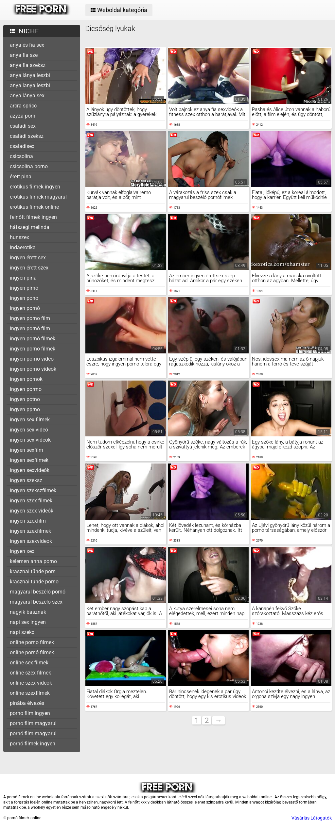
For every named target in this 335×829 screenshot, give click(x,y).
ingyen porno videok (33, 369)
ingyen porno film (30, 318)
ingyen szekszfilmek (33, 490)
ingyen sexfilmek (29, 460)
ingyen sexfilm (26, 450)
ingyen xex (22, 551)
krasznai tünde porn (33, 571)
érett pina (20, 176)
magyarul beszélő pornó (37, 592)
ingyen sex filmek (30, 419)
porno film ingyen (30, 713)
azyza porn (22, 116)
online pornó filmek (32, 652)
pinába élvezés (27, 703)
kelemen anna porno (33, 561)
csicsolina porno (29, 166)
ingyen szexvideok (31, 541)
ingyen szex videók (31, 511)
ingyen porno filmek (32, 349)
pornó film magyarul (33, 733)
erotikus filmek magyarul (38, 197)
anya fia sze (24, 55)
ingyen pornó (25, 308)
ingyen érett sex (28, 257)
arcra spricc (23, 106)
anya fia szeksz (27, 65)
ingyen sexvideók (29, 470)
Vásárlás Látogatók (311, 818)
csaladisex (22, 146)
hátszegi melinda (29, 227)
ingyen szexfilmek (30, 531)
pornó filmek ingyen (32, 743)
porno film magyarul (33, 723)
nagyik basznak (28, 612)
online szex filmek (30, 673)
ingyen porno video (32, 359)
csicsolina (21, 156)
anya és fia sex (27, 45)
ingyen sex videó (29, 430)
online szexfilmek (30, 693)
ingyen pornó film (30, 328)
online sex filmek (29, 662)
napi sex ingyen (28, 622)
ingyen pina (23, 278)
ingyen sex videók (30, 440)
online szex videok (31, 683)
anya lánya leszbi (30, 75)
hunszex (19, 237)
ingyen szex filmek (31, 500)
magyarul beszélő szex (36, 602)
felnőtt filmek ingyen (33, 217)
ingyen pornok (26, 379)
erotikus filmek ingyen (35, 187)
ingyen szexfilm (28, 521)
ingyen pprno (25, 409)
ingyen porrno (26, 389)
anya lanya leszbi (30, 85)
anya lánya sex (27, 95)
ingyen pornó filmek (32, 338)
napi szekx (22, 632)
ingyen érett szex (29, 268)
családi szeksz (27, 136)
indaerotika (23, 247)
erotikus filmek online (34, 207)
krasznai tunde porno (34, 581)
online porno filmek (32, 642)
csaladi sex (23, 126)
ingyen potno (25, 399)
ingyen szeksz (26, 480)
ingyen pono (24, 298)
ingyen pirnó (24, 288)
